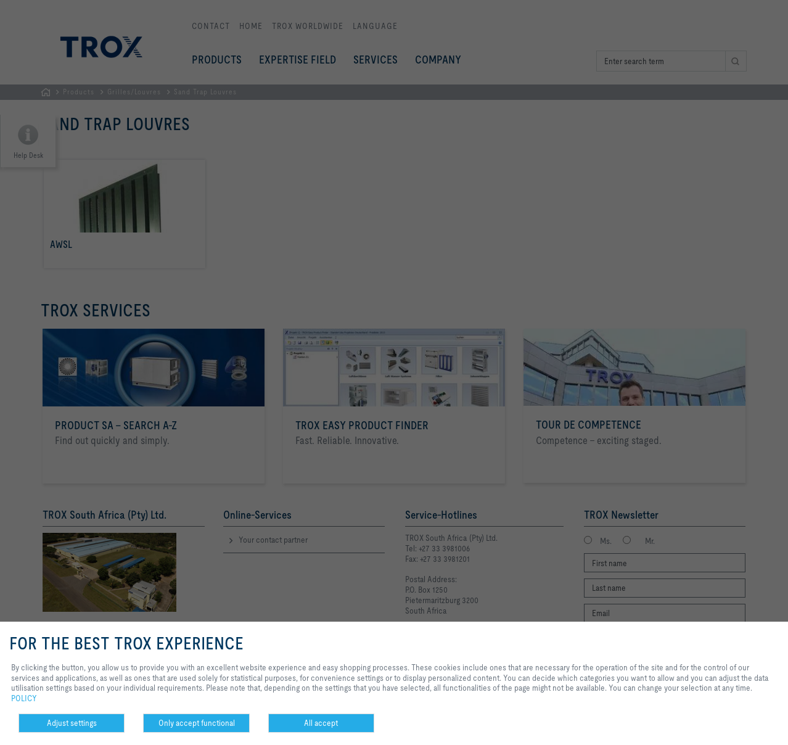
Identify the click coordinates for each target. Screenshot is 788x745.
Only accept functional (196, 723)
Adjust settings (72, 723)
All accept (321, 723)
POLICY (24, 698)
